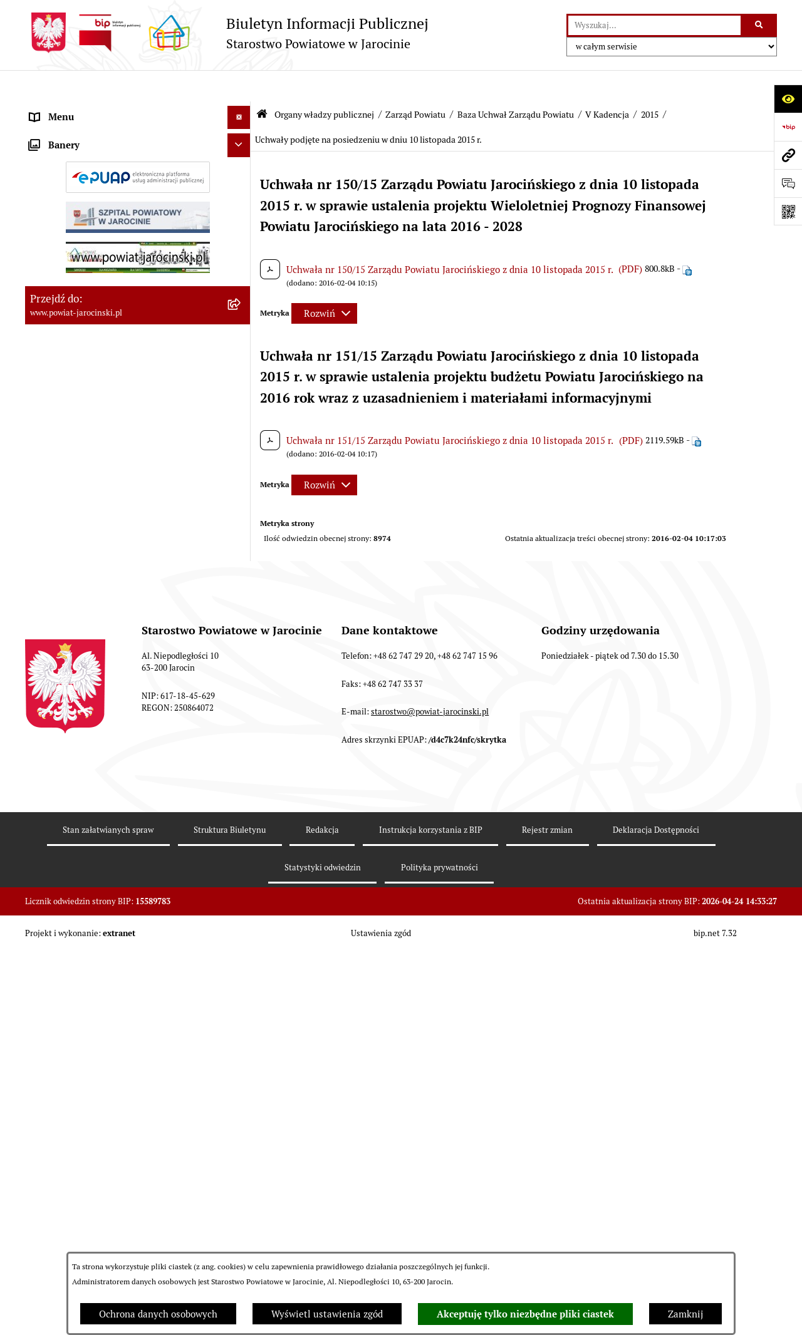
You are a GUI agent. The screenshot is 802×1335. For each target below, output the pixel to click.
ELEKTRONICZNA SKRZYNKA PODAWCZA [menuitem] (121, 961)
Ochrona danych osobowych (158, 1314)
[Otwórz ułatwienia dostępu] (788, 99)
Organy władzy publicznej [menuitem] (85, 109)
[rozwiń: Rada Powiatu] (241, 140)
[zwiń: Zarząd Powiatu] (241, 172)
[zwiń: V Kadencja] (241, 362)
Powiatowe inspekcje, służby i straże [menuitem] (107, 688)
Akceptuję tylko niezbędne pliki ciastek (525, 1314)
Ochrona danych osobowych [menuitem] (89, 735)
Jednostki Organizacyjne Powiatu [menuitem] (101, 665)
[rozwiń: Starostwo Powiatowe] (241, 642)
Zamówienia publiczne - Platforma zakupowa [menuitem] (125, 829)
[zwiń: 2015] (241, 425)
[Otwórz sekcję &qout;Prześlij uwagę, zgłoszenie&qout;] (788, 183)
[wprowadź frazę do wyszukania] (654, 26)
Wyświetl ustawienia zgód (327, 1314)
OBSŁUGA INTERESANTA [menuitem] (83, 937)
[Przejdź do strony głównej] (227, 33)
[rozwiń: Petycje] (241, 1121)
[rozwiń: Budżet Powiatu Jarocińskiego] (241, 712)
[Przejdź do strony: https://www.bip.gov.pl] (788, 127)
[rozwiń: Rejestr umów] (241, 891)
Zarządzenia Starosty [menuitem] (75, 618)
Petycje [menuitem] (45, 1120)
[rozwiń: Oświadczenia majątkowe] (241, 914)
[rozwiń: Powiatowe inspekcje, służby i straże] (241, 689)
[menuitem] (138, 141)
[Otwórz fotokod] (788, 211)
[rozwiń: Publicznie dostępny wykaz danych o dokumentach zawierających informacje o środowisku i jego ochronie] (241, 1008)
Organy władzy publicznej (324, 83)
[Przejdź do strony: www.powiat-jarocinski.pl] (788, 155)
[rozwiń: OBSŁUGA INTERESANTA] (241, 938)
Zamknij (685, 1314)
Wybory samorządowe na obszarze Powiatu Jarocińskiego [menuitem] (121, 1066)
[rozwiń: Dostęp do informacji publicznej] (241, 759)
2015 (650, 83)
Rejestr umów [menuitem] (59, 890)
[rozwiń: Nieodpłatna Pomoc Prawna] (241, 1097)
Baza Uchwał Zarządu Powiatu (515, 83)
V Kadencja (607, 83)
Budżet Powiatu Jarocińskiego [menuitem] (93, 712)
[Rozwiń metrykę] (324, 282)
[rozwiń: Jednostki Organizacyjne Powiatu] (241, 665)
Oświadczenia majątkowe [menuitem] (84, 914)
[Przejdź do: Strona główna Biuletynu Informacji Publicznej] (262, 83)
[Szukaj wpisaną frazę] (759, 26)
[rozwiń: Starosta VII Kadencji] (241, 587)
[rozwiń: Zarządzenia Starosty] (241, 618)
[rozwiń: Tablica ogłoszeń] (241, 806)
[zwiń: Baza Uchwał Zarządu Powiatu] (241, 299)
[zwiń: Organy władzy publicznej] (241, 110)
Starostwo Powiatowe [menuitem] (76, 641)
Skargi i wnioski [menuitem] (64, 782)
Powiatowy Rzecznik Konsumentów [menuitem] (105, 984)
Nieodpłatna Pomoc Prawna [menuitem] (89, 1097)
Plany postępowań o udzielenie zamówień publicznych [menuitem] (119, 860)
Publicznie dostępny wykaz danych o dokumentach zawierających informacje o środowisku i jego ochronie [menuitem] (118, 1022)
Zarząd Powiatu (415, 83)
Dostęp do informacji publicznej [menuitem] (97, 759)
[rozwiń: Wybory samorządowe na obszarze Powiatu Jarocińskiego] (241, 1060)
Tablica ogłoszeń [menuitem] (66, 806)
